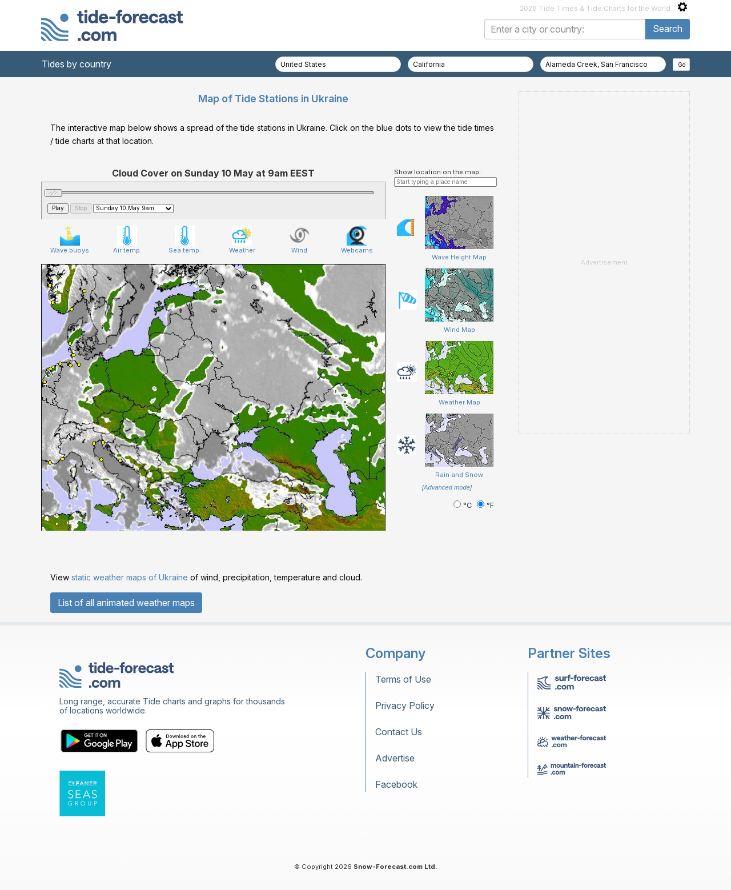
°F (485, 505)
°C (463, 505)
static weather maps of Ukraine (129, 577)
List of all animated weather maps (126, 602)
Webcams (357, 240)
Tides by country (76, 64)
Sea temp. (184, 240)
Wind (300, 240)
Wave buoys (69, 240)
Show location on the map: (437, 172)
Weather (242, 240)
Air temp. (127, 240)
